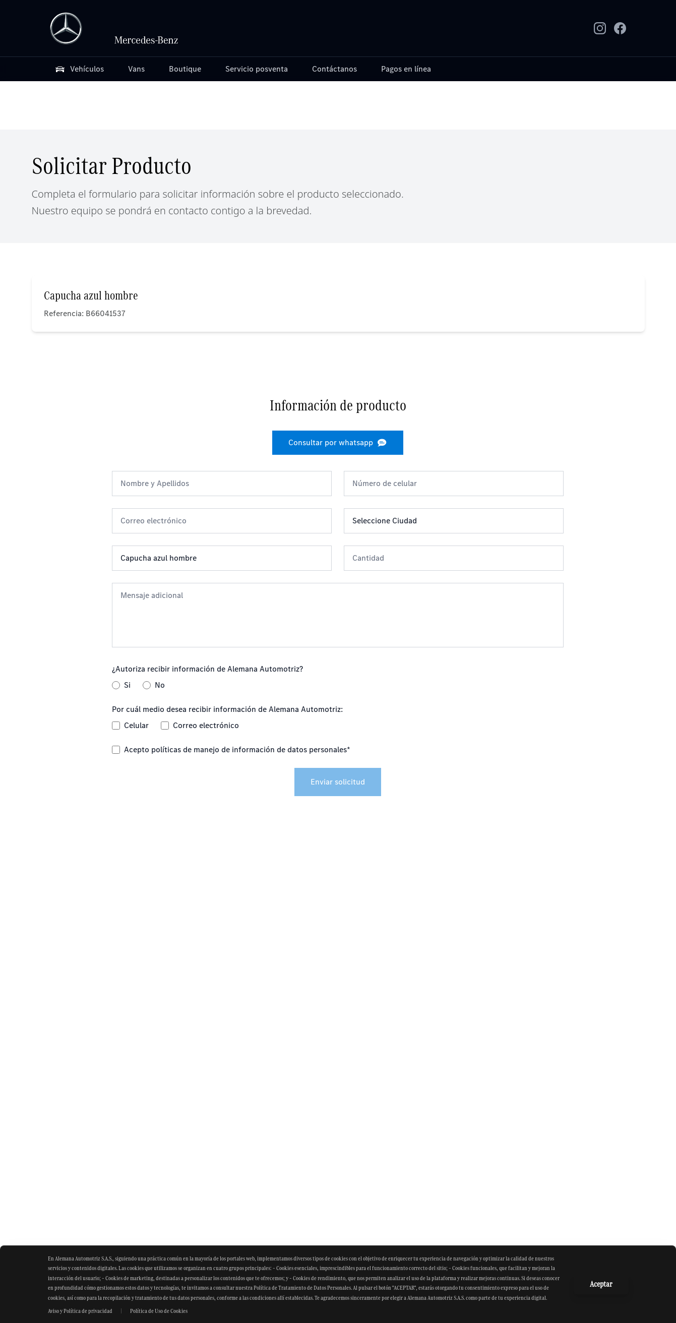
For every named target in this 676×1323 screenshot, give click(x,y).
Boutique (185, 69)
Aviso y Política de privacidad (80, 1311)
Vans (136, 69)
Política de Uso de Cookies (159, 1311)
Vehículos (79, 69)
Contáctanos (334, 69)
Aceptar (601, 1284)
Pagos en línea (406, 69)
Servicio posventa (256, 69)
